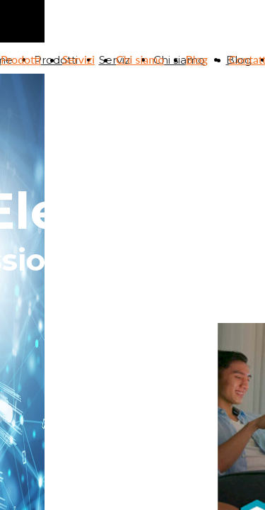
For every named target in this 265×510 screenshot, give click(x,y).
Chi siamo (140, 59)
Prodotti (21, 59)
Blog (197, 59)
